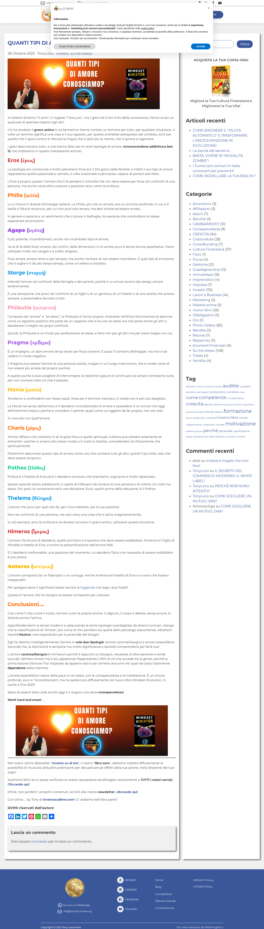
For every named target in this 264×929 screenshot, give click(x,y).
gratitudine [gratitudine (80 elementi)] (199, 418)
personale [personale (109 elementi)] (226, 431)
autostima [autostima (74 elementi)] (191, 392)
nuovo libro (202, 310)
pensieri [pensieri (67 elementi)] (198, 431)
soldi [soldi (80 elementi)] (211, 436)
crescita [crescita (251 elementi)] (194, 404)
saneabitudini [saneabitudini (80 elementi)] (200, 436)
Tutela (198, 356)
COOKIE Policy (202, 886)
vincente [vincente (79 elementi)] (240, 436)
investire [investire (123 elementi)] (223, 417)
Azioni (198, 214)
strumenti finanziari (209, 345)
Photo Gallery (204, 325)
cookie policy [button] (147, 28)
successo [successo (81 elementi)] (230, 436)
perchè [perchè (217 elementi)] (210, 430)
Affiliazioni (201, 209)
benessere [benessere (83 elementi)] (203, 392)
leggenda (87, 587)
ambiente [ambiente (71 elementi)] (209, 386)
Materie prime (205, 305)
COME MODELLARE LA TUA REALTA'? (224, 176)
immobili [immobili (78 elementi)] (211, 418)
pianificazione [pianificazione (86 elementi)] (241, 431)
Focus (198, 259)
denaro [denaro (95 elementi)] (208, 404)
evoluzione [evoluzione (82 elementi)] (192, 412)
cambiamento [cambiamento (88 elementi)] (217, 392)
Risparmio (201, 340)
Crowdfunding (205, 244)
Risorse (199, 335)
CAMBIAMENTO (206, 224)
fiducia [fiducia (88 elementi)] (219, 411)
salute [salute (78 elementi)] (189, 436)
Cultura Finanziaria (208, 249)
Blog (158, 886)
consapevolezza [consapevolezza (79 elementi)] (235, 398)
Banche (199, 219)
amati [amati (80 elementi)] (200, 386)
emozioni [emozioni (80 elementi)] (238, 404)
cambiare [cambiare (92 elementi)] (233, 392)
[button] (208, 8)
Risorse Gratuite (166, 900)
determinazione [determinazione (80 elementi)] (223, 404)
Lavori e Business (207, 295)
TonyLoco (201, 471)
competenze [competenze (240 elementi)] (212, 397)
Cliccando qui (18, 784)
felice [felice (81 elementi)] (202, 412)
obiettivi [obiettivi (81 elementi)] (190, 431)
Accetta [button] (200, 46)
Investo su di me (65, 763)
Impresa (200, 285)
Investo (199, 290)
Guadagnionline (206, 270)
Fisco (197, 254)
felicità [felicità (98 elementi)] (209, 411)
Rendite (199, 330)
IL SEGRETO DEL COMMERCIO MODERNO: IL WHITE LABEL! (222, 476)
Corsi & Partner (165, 906)
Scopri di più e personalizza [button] (74, 46)
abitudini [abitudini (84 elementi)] (191, 386)
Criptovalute (203, 239)
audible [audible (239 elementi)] (231, 385)
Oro (196, 320)
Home (159, 880)
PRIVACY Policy (203, 879)
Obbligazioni (203, 315)
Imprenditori (203, 280)
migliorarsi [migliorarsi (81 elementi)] (208, 424)
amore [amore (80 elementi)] (218, 386)
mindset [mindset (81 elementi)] (219, 424)
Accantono (202, 204)
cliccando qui (126, 792)
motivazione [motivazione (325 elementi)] (240, 424)
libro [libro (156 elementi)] (234, 417)
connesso (39, 841)
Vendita (199, 361)
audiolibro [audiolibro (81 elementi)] (245, 386)
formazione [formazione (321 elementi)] (238, 411)
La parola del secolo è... (212, 151)
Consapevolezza (206, 229)
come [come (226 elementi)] (192, 397)
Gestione (200, 264)
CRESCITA (201, 234)
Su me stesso (204, 351)
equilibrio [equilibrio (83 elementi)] (249, 404)
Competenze (164, 893)
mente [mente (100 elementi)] (243, 417)
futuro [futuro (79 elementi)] (189, 418)
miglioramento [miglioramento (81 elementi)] (194, 424)
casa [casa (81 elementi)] (242, 392)
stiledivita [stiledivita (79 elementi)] (220, 436)
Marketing (201, 300)
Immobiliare (203, 275)
